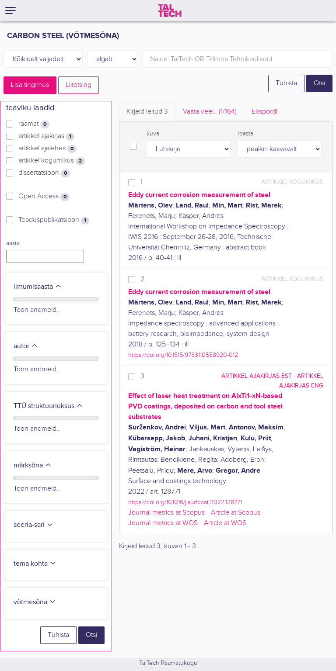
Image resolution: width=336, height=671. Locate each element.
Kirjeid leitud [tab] (147, 111)
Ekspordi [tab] (264, 111)
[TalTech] (170, 10)
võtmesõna (35, 602)
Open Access (44, 196)
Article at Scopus (235, 512)
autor (26, 346)
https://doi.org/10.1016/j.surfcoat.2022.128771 (185, 502)
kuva (153, 133)
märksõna (33, 465)
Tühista (286, 83)
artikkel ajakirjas (46, 136)
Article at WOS (225, 523)
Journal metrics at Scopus (166, 512)
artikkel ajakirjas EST (256, 376)
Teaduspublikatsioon (53, 220)
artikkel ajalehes (47, 148)
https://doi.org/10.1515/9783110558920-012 (183, 355)
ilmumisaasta (38, 287)
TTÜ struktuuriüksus (48, 406)
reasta (245, 133)
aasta (13, 243)
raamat (33, 124)
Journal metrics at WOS (163, 523)
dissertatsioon (44, 173)
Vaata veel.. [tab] (210, 111)
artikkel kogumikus (51, 160)
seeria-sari (33, 525)
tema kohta (35, 564)
